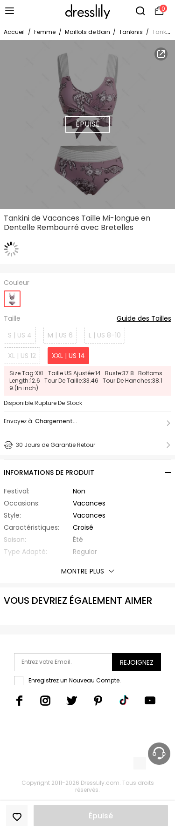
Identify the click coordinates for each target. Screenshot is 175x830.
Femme (45, 32)
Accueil (14, 32)
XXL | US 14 (68, 355)
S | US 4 (20, 335)
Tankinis (131, 32)
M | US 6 (60, 335)
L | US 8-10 (105, 335)
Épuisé (101, 815)
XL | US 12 (22, 355)
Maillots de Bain (88, 32)
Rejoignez (137, 662)
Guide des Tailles (144, 319)
